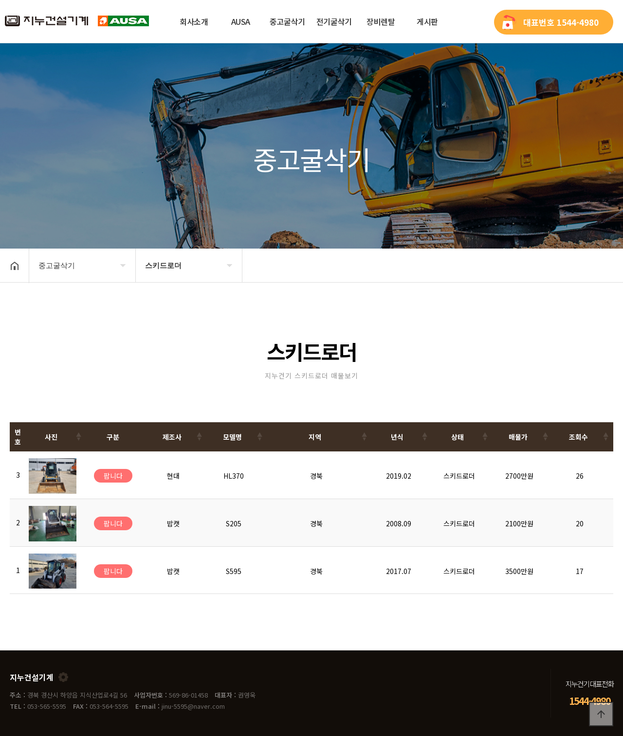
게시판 (427, 21)
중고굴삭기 (287, 21)
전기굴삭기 (334, 21)
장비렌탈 (380, 21)
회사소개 (194, 21)
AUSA (240, 21)
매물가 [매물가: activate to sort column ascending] (518, 437)
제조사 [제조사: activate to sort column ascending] (172, 437)
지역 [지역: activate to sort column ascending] (315, 437)
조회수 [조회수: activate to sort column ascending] (578, 437)
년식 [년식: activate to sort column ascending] (397, 437)
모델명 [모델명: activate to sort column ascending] (232, 437)
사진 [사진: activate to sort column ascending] (51, 437)
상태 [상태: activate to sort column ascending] (457, 437)
